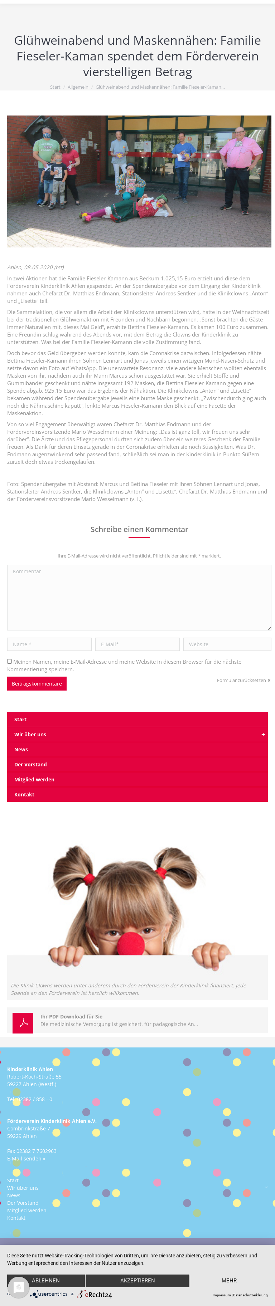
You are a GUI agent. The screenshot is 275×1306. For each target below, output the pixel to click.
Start (55, 87)
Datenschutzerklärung (250, 1295)
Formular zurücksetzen (241, 680)
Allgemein (78, 87)
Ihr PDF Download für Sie (71, 1016)
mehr (229, 1281)
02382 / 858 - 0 (34, 1099)
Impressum (222, 1295)
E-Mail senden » (26, 1158)
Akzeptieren (137, 1281)
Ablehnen (46, 1281)
